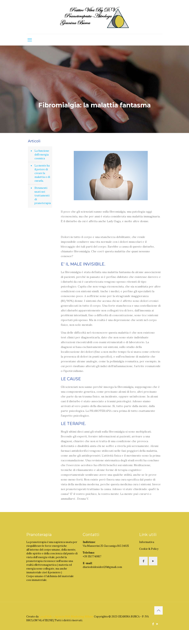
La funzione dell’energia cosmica (41, 154)
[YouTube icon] (157, 624)
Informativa (146, 542)
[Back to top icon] (158, 610)
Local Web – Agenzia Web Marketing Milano (66, 616)
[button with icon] (143, 561)
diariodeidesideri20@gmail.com (102, 567)
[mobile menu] (29, 39)
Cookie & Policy (148, 549)
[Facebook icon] (153, 624)
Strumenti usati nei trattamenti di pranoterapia (42, 195)
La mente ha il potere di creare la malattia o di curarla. (42, 173)
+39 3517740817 (92, 556)
